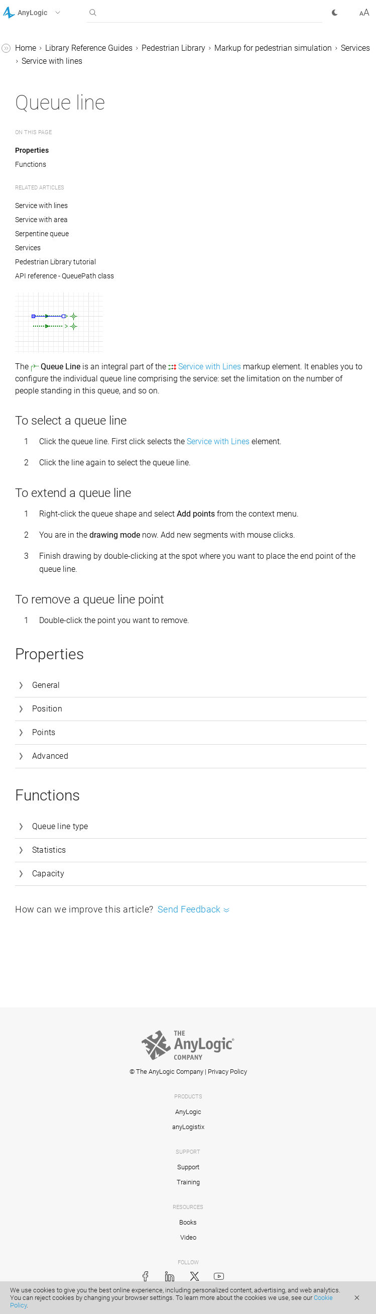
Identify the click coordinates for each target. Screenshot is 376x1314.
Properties (32, 150)
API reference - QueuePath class (64, 276)
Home (25, 48)
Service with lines (52, 61)
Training (188, 1182)
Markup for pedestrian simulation (273, 48)
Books (188, 1222)
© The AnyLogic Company (166, 1071)
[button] (44, 13)
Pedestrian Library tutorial (55, 262)
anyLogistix (188, 1127)
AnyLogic (188, 1112)
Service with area (41, 220)
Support (188, 1167)
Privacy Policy (227, 1071)
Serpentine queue (42, 234)
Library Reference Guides (89, 48)
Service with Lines (209, 366)
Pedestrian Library (173, 48)
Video (188, 1237)
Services (355, 48)
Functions (30, 164)
